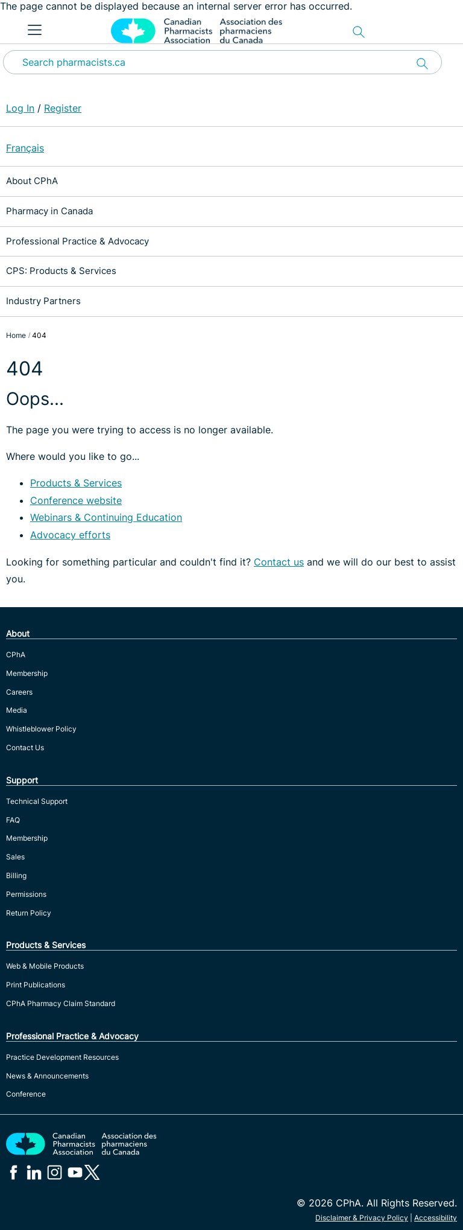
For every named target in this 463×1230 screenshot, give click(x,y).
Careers (19, 691)
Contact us (279, 562)
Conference (26, 1093)
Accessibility (435, 1217)
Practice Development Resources (62, 1057)
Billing (16, 875)
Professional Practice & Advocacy (77, 241)
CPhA (15, 654)
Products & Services (76, 483)
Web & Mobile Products (45, 965)
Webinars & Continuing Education (106, 517)
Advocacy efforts (70, 535)
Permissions (26, 894)
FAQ (13, 819)
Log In (20, 108)
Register (62, 108)
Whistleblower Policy (41, 728)
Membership (27, 673)
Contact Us (25, 747)
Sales (15, 856)
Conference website (76, 500)
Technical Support (37, 801)
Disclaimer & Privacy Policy (361, 1217)
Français (25, 148)
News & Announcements (47, 1075)
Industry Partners (43, 301)
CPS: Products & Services (61, 270)
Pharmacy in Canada (49, 211)
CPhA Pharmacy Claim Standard (60, 1003)
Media (16, 710)
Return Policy (28, 912)
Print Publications (35, 984)
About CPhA (32, 180)
